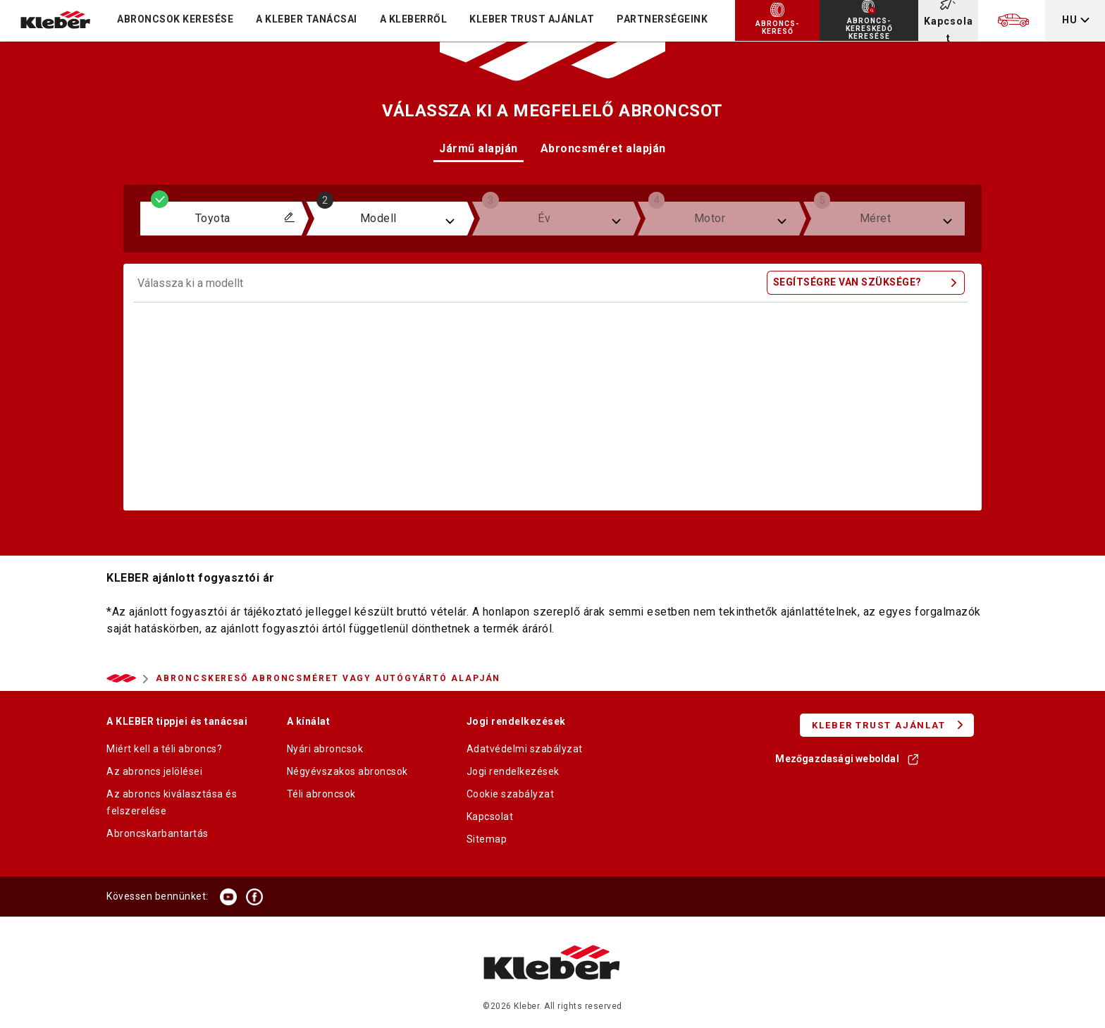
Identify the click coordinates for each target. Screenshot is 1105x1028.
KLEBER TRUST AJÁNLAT (531, 19)
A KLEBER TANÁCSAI (306, 19)
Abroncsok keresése (175, 19)
